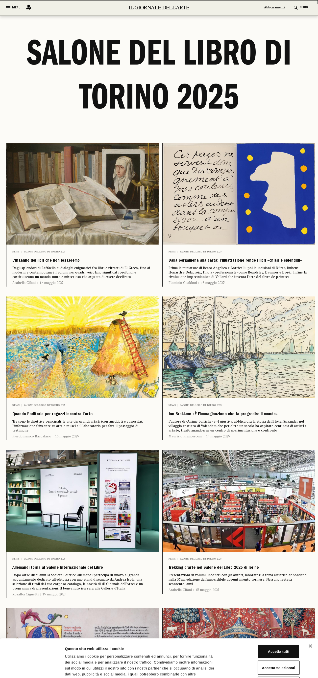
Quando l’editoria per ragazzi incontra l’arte (74, 425)
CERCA (304, 7)
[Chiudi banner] (310, 608)
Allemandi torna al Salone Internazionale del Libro (76, 593)
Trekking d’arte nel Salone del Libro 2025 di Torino (231, 593)
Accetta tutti (264, 613)
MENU (16, 7)
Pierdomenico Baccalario (31, 449)
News (16, 251)
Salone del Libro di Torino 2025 (44, 251)
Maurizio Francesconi (185, 456)
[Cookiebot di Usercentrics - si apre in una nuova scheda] (32, 668)
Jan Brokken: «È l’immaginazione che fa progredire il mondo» (225, 429)
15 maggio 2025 (218, 456)
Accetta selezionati (264, 629)
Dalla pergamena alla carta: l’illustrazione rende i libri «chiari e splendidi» (237, 266)
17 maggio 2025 (52, 286)
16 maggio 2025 (213, 293)
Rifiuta (264, 645)
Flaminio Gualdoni (183, 293)
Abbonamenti (274, 7)
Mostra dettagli (260, 668)
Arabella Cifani (24, 286)
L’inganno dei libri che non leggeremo (65, 262)
